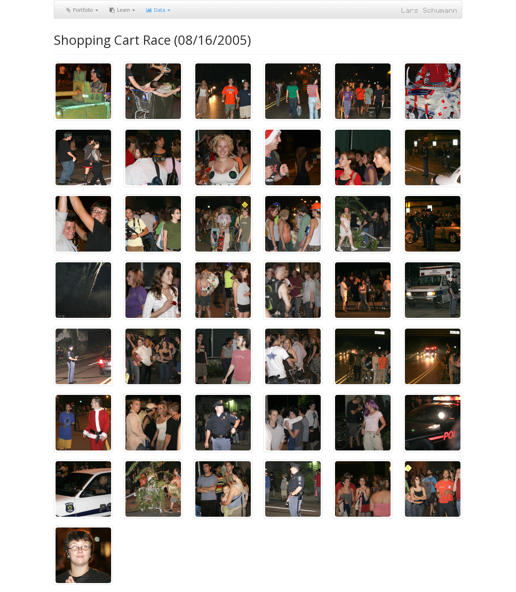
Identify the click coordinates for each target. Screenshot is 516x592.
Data (158, 9)
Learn (122, 9)
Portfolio (81, 9)
